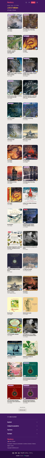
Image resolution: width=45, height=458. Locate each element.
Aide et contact (12, 417)
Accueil (8, 5)
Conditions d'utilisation (27, 443)
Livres (12, 5)
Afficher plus (22, 410)
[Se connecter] (29, 2)
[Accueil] (16, 2)
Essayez (33, 2)
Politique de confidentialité (18, 443)
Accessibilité (9, 443)
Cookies (12, 445)
